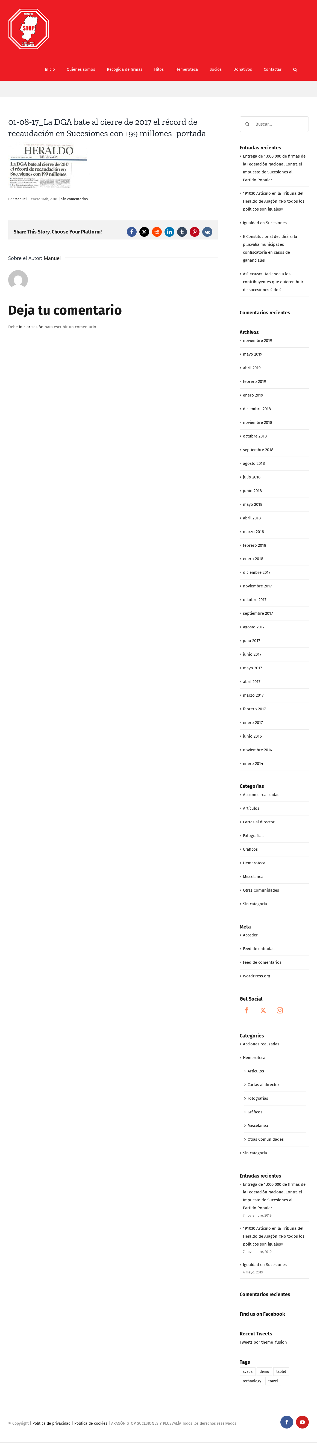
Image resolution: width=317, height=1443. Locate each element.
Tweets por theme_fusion (263, 1342)
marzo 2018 (253, 531)
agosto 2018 (254, 463)
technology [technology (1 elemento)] (252, 1381)
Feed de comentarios (262, 962)
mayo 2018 (252, 504)
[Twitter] (263, 1010)
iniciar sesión (32, 326)
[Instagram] (280, 1010)
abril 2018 (252, 518)
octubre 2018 (255, 436)
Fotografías (253, 835)
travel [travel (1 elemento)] (273, 1381)
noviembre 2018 (257, 422)
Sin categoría (255, 903)
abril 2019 (252, 367)
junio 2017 (252, 654)
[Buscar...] (274, 124)
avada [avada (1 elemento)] (248, 1371)
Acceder (250, 935)
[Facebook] (246, 1010)
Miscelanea (253, 876)
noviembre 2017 (257, 586)
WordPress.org (256, 976)
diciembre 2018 (257, 408)
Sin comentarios (74, 199)
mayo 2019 (252, 354)
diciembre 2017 (257, 572)
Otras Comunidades (261, 890)
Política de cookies (90, 1423)
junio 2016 (252, 736)
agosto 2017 (254, 627)
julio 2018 (251, 477)
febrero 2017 (254, 708)
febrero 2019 (254, 381)
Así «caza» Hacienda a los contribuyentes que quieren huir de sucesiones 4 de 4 (273, 281)
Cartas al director (259, 822)
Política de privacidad (52, 1423)
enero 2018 (253, 558)
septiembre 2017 (258, 613)
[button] (295, 69)
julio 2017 (251, 640)
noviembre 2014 (257, 749)
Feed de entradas (258, 948)
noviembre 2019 (257, 340)
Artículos (251, 808)
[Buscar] (247, 124)
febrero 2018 (254, 545)
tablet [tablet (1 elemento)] (281, 1371)
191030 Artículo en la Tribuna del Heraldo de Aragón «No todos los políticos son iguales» (273, 201)
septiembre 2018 (258, 449)
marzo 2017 (253, 695)
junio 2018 (252, 490)
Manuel (21, 199)
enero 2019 (253, 395)
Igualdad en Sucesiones (265, 222)
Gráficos (250, 849)
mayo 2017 (252, 668)
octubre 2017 (254, 599)
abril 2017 (251, 681)
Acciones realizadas (261, 794)
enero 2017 (253, 722)
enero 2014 (253, 763)
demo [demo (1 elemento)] (264, 1371)
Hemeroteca (254, 863)
